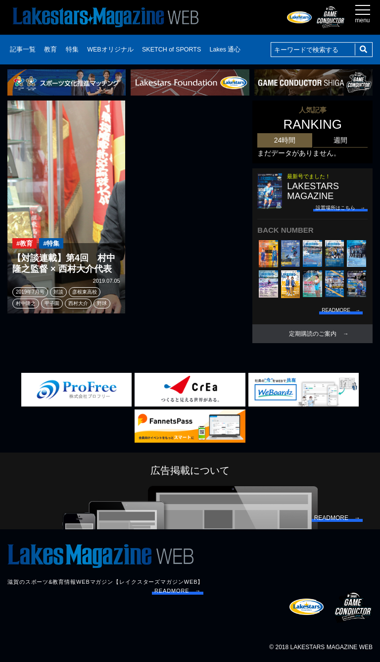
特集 (72, 49)
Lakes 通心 (225, 49)
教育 (50, 49)
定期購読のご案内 (312, 334)
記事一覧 (23, 49)
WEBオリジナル (110, 49)
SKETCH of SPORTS (171, 49)
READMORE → (177, 591)
